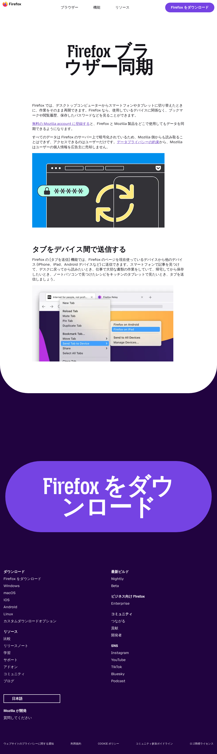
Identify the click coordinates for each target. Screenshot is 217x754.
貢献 (114, 628)
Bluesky (118, 674)
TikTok (116, 667)
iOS (6, 600)
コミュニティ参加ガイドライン (154, 743)
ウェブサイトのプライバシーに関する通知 (29, 743)
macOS (9, 593)
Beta (115, 586)
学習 (7, 653)
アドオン (11, 667)
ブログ (9, 681)
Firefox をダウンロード (190, 7)
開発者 (116, 635)
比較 (7, 639)
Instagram (120, 653)
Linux (8, 614)
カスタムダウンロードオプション (30, 621)
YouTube (118, 660)
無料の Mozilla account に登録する (61, 124)
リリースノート (16, 646)
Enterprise (120, 603)
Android (10, 607)
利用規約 (76, 743)
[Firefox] (16, 7)
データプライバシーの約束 (138, 142)
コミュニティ (14, 674)
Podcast (118, 681)
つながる (118, 621)
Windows (12, 586)
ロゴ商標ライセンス (201, 743)
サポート (11, 660)
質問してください (18, 718)
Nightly (117, 579)
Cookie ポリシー (108, 743)
